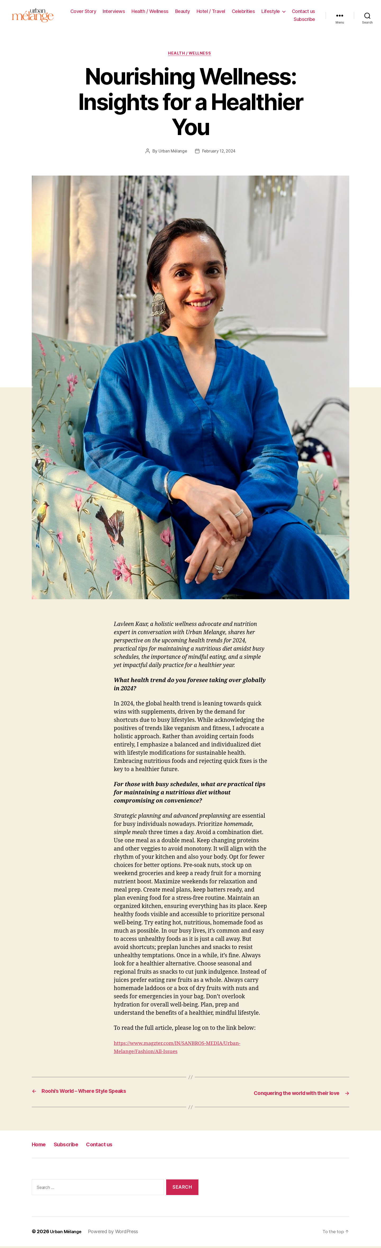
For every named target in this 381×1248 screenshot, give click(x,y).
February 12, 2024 (219, 153)
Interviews (114, 12)
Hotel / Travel (211, 12)
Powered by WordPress (116, 1233)
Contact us (303, 12)
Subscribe (304, 20)
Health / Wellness (150, 12)
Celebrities (243, 12)
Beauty (182, 12)
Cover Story (83, 12)
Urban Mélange (172, 153)
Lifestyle (270, 12)
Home (40, 1145)
